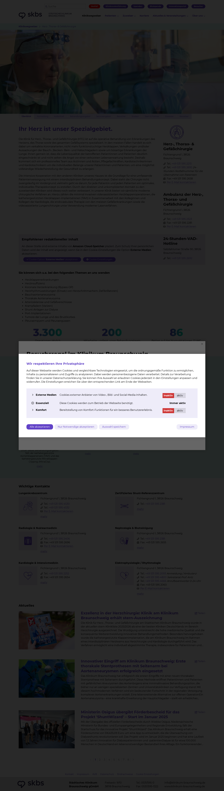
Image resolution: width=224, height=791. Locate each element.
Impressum (187, 426)
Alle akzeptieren (40, 426)
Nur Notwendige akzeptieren (76, 426)
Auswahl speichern (114, 426)
